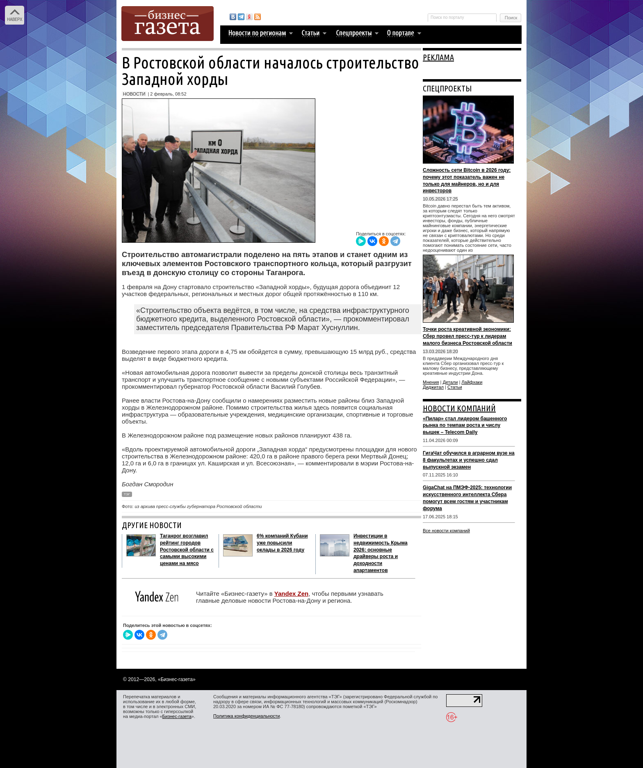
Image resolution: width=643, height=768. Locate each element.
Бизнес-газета (177, 716)
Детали (450, 382)
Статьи (454, 387)
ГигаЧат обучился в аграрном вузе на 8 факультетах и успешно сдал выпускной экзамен (469, 460)
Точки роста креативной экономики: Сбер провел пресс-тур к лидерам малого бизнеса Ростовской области (467, 336)
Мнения (431, 382)
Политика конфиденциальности (246, 715)
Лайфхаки (471, 382)
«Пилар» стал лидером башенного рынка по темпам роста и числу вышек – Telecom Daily (465, 425)
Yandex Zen (291, 593)
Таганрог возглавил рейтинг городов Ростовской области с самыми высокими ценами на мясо (187, 549)
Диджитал (433, 387)
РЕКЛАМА (438, 57)
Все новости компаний (446, 530)
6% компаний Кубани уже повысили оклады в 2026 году (282, 543)
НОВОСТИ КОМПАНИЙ (459, 408)
